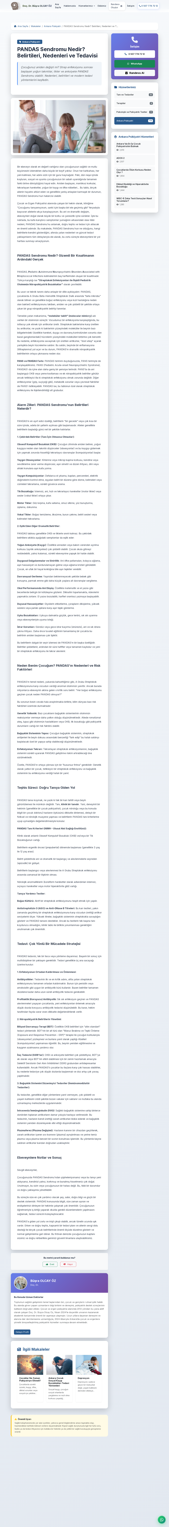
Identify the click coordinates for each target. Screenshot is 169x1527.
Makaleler (36, 26)
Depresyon (83, 1378)
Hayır (68, 1264)
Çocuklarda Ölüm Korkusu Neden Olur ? (133, 171)
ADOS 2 (120, 158)
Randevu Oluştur (116, 6)
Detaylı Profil (22, 1332)
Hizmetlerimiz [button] (86, 6)
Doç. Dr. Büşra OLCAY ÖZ (31, 6)
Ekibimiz (102, 6)
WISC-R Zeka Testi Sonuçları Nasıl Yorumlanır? (134, 199)
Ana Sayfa (58, 6)
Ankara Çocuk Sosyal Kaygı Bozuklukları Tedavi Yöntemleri (58, 1382)
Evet (50, 1264)
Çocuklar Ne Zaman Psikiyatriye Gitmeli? (30, 1379)
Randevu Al (134, 73)
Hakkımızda (70, 6)
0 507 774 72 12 (148, 6)
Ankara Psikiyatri (52, 26)
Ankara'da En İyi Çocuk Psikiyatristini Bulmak (128, 145)
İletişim (130, 6)
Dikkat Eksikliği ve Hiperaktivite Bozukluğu (132, 185)
